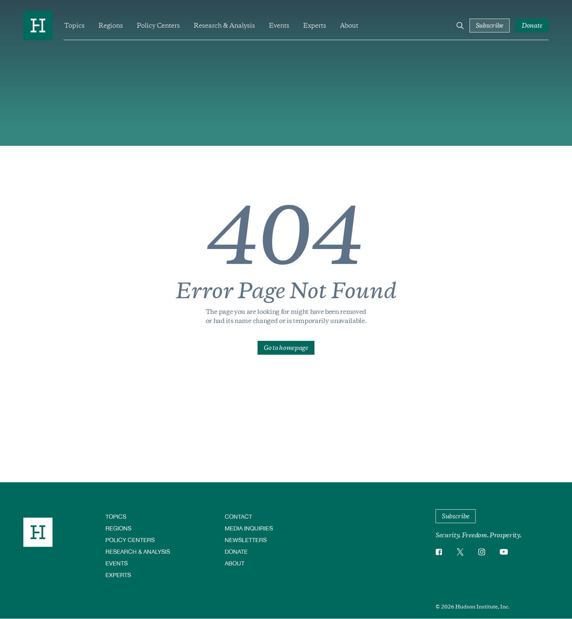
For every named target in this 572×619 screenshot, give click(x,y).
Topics (74, 25)
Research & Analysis (224, 25)
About (349, 25)
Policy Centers (158, 25)
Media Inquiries (249, 528)
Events (279, 25)
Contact (238, 516)
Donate (236, 551)
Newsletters (246, 539)
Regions (110, 25)
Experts (314, 25)
